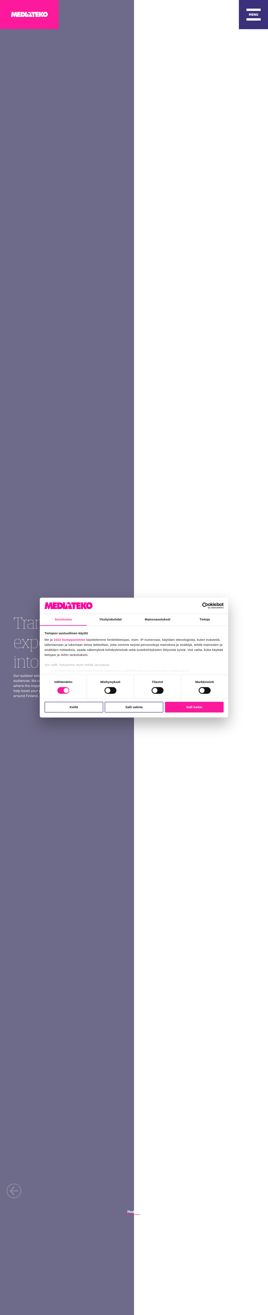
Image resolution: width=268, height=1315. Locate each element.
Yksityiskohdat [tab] (110, 619)
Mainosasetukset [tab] (157, 619)
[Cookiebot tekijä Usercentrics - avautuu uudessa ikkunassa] (205, 605)
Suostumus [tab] (63, 619)
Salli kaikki (194, 707)
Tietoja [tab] (205, 619)
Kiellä (74, 707)
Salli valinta (134, 707)
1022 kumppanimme (69, 640)
